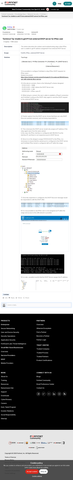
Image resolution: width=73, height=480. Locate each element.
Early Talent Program (8, 407)
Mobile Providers (7, 363)
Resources (5, 384)
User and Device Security (10, 332)
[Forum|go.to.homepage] (11, 4)
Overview (4, 351)
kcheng (9, 27)
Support (4, 392)
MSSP (3, 359)
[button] (2, 4)
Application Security (8, 340)
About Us (4, 376)
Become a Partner (42, 336)
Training (4, 380)
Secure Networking (8, 328)
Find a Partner (41, 332)
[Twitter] (44, 394)
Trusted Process (42, 353)
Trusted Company (42, 349)
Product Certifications (44, 360)
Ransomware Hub (7, 388)
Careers (4, 403)
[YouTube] (49, 394)
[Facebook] (38, 394)
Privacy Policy (9, 460)
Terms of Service (10, 457)
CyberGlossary (6, 399)
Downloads (5, 396)
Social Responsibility (8, 415)
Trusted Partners (42, 356)
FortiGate (43, 14)
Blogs (38, 376)
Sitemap (4, 418)
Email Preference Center (45, 384)
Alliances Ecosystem (43, 328)
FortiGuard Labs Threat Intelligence (13, 344)
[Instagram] (59, 394)
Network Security (33, 14)
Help (59, 4)
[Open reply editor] (36, 305)
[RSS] (64, 394)
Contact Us (40, 388)
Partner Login (41, 340)
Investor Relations (7, 411)
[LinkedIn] (54, 394)
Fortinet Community (7, 14)
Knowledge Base (20, 14)
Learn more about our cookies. (38, 467)
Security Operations (8, 336)
